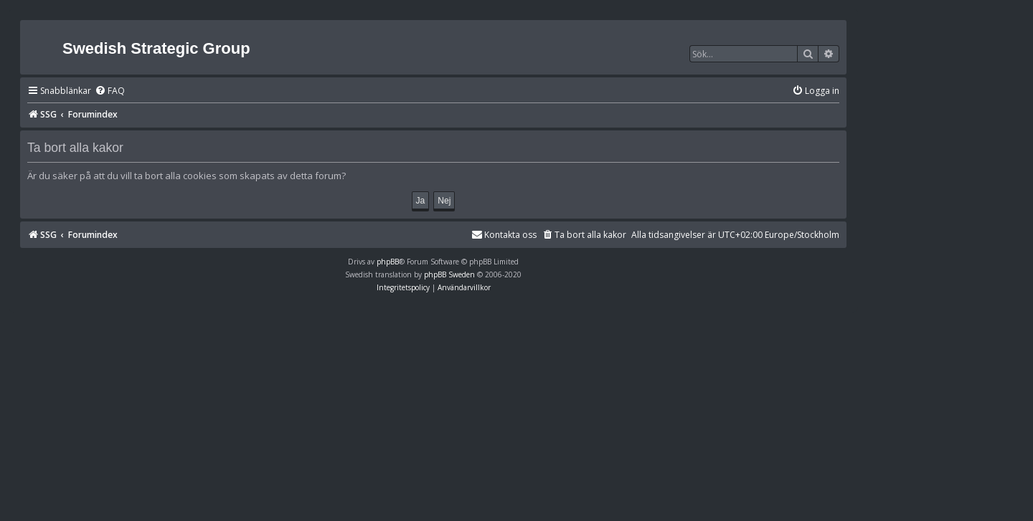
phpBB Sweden (449, 274)
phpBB (388, 262)
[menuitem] (110, 91)
